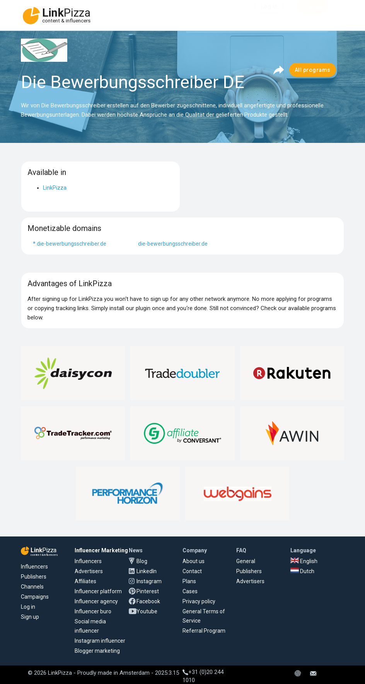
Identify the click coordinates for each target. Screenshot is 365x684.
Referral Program (203, 631)
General (245, 561)
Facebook (148, 601)
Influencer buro (93, 611)
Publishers (33, 577)
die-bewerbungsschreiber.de (173, 244)
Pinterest (147, 591)
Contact (192, 571)
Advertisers (89, 571)
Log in (28, 607)
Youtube (146, 611)
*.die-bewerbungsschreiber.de (69, 244)
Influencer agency (96, 601)
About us (193, 561)
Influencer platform (98, 591)
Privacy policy (198, 601)
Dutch (302, 571)
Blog (141, 561)
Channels (32, 587)
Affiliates (85, 581)
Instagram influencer (100, 641)
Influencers (34, 566)
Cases (190, 591)
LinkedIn (146, 571)
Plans (189, 581)
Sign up (30, 617)
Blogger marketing (97, 651)
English (303, 561)
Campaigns (35, 597)
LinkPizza (55, 188)
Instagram (149, 581)
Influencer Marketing (101, 550)
